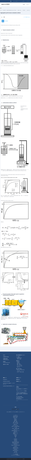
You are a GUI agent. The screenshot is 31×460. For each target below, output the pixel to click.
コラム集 (18, 370)
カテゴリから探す (15, 423)
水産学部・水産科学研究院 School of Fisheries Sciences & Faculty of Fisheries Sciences (10, 10)
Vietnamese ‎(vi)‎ (15, 447)
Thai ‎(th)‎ (15, 446)
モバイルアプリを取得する (15, 455)
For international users (6, 362)
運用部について (18, 377)
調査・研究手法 (19, 364)
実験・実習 (18, 363)
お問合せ (15, 434)
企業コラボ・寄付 (6, 364)
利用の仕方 (18, 379)
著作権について (18, 381)
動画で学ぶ (15, 424)
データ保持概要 (15, 454)
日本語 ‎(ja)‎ (15, 449)
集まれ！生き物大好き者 (20, 369)
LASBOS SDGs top (6, 359)
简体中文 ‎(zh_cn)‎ (15, 450)
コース (1, 10)
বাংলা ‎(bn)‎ (15, 451)
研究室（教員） (15, 417)
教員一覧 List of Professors (20, 10)
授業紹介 (18, 362)
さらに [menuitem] (27, 4)
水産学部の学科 (15, 416)
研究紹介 (18, 361)
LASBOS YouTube (6, 356)
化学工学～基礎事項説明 (29, 10)
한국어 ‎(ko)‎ (15, 452)
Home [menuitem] (24, 4)
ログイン (29, 1)
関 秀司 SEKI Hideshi (24, 10)
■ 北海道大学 (5, 379)
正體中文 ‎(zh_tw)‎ (15, 448)
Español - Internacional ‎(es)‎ (15, 445)
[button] (11, 1)
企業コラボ (15, 429)
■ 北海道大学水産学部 (6, 381)
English (15, 435)
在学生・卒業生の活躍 (20, 371)
